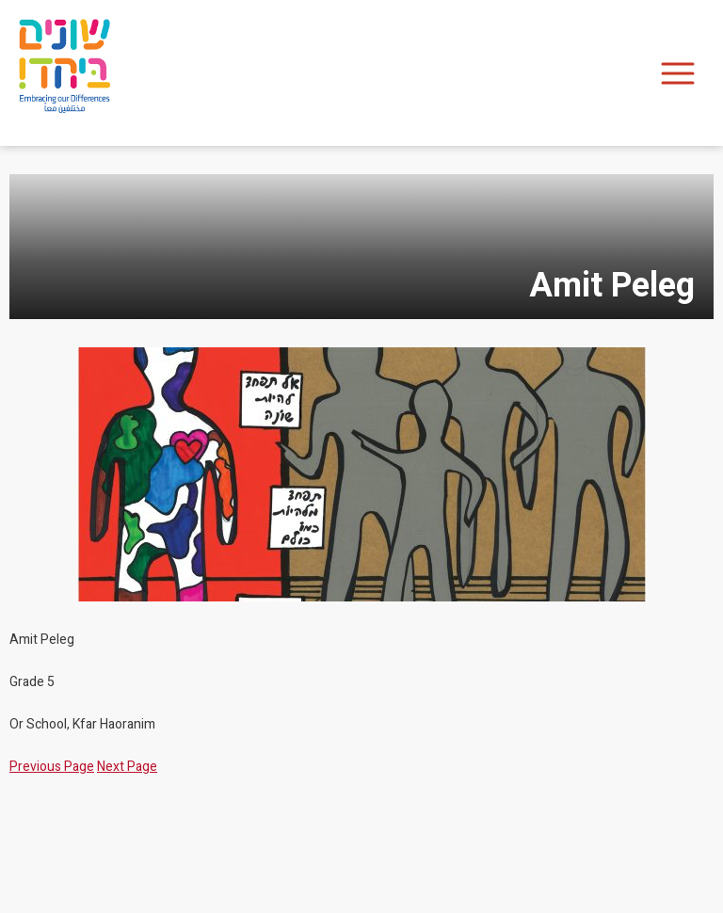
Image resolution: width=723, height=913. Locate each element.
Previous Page (51, 767)
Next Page (127, 767)
